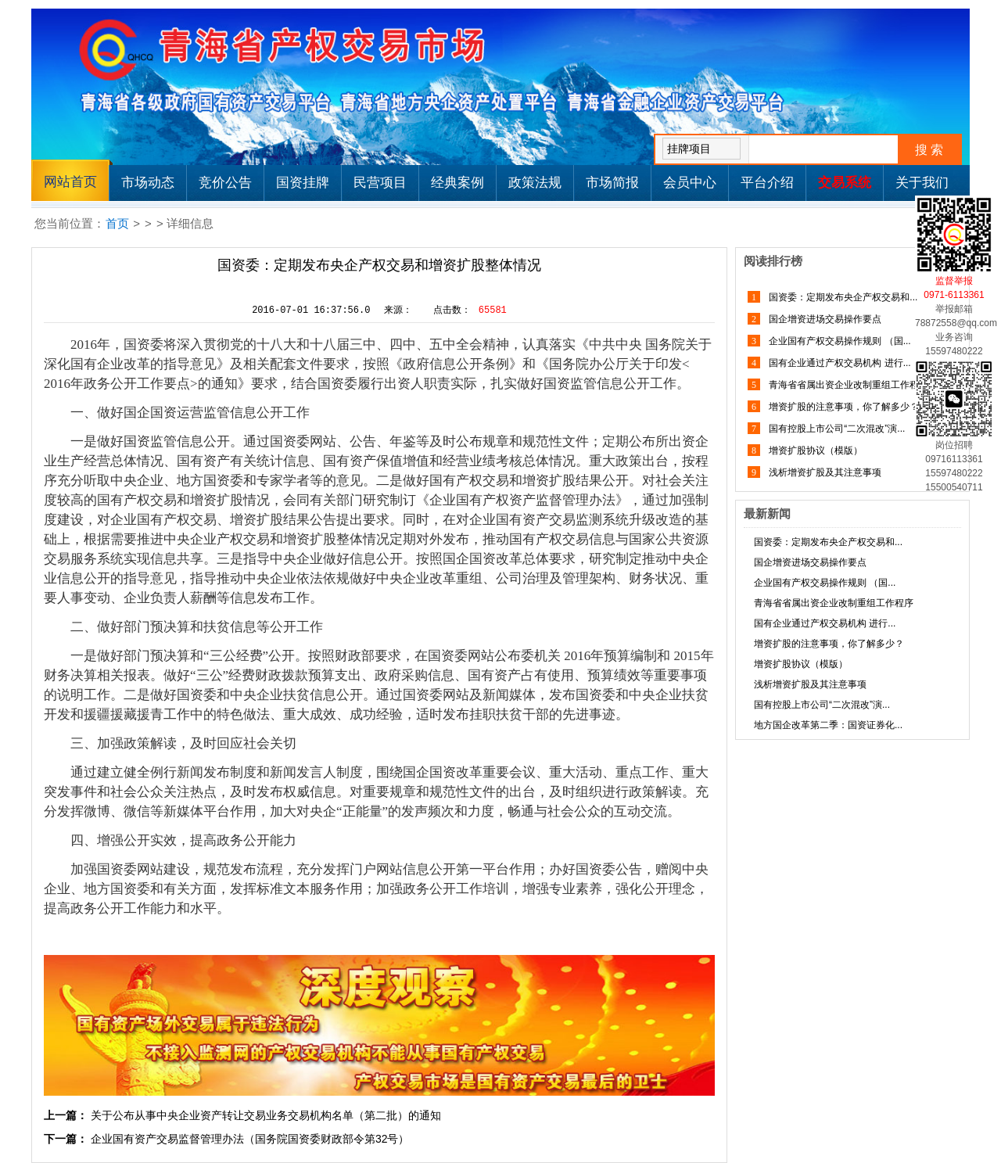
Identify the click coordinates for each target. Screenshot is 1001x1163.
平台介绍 (767, 182)
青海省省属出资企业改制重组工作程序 (847, 384)
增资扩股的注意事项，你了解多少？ (842, 406)
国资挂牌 (302, 182)
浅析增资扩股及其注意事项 (823, 472)
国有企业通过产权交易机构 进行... (838, 362)
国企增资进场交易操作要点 (823, 319)
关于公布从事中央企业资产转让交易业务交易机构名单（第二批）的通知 (266, 1115)
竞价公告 (225, 182)
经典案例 (457, 182)
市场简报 (612, 182)
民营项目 (380, 182)
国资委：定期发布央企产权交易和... (841, 297)
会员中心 (689, 182)
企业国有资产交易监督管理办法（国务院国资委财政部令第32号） (250, 1138)
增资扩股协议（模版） (814, 450)
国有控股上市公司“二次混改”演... (835, 428)
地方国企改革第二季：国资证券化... (828, 725)
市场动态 (147, 182)
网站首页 (70, 181)
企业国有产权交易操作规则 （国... (838, 341)
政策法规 (534, 182)
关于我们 (922, 182)
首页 (117, 223)
